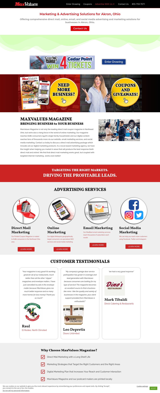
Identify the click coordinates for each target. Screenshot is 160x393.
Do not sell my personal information (16, 390)
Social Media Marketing (131, 230)
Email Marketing (93, 230)
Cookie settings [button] (142, 386)
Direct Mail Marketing (22, 230)
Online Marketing (57, 230)
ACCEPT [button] (153, 388)
